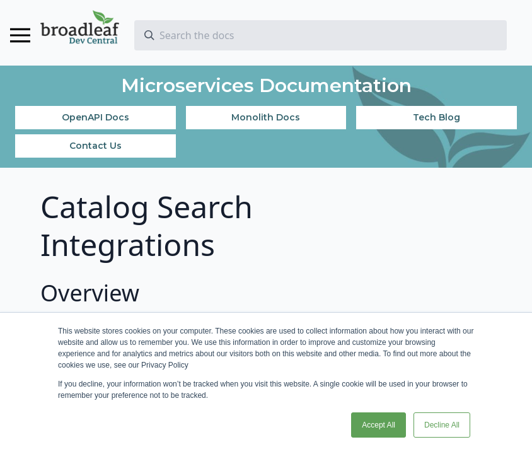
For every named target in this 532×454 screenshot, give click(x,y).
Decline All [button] (442, 425)
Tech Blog (436, 117)
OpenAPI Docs (95, 117)
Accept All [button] (378, 425)
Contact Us (95, 145)
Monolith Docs (265, 117)
